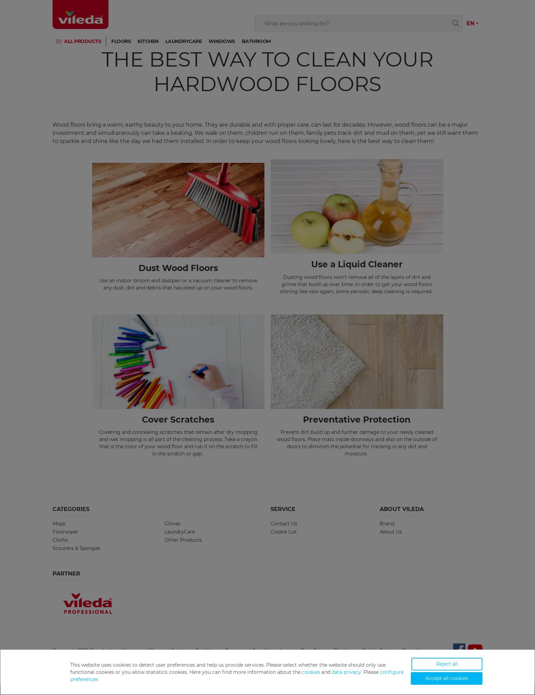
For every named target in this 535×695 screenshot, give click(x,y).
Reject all (447, 664)
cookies (311, 672)
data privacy (346, 672)
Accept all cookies (446, 678)
